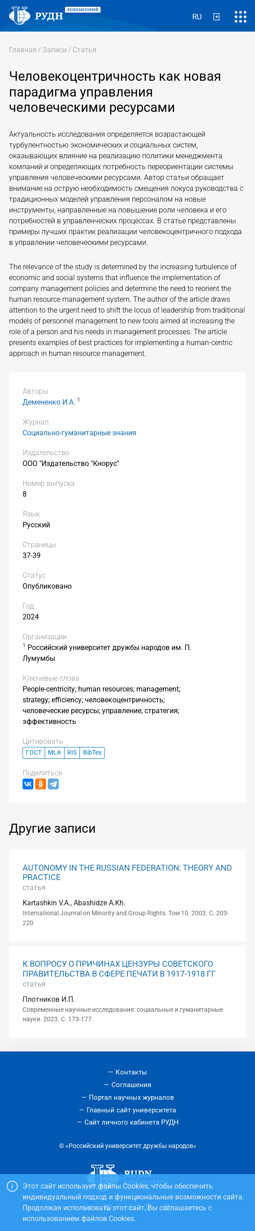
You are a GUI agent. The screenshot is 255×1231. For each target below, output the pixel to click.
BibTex (92, 752)
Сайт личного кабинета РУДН (131, 1122)
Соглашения (131, 1085)
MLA (54, 752)
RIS (72, 752)
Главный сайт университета (131, 1110)
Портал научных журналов (131, 1097)
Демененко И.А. (49, 402)
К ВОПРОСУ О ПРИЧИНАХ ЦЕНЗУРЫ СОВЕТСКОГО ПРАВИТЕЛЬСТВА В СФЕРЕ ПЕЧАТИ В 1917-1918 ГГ (119, 968)
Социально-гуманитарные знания (79, 433)
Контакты (131, 1072)
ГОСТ (34, 752)
